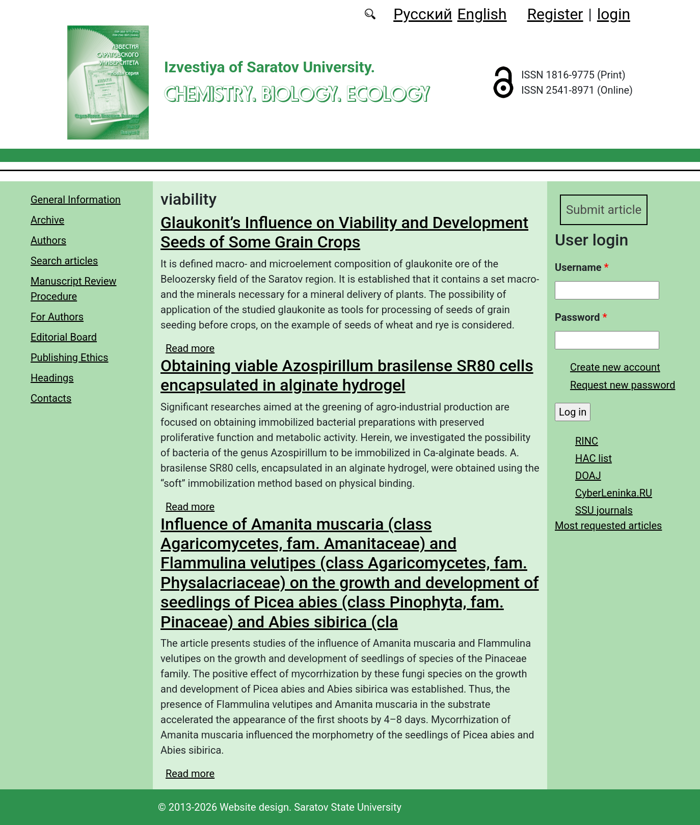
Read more (190, 348)
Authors (48, 240)
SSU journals (604, 510)
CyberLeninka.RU (613, 493)
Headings (52, 378)
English (482, 14)
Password (581, 317)
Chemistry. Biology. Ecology (296, 93)
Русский (422, 14)
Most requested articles (608, 525)
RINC (586, 441)
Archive (47, 220)
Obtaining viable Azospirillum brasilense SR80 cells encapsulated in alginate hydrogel (346, 375)
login (613, 14)
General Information (76, 200)
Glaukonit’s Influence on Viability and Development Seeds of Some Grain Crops (344, 232)
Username (582, 267)
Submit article (603, 210)
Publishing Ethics (70, 357)
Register (555, 14)
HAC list (593, 458)
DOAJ (588, 476)
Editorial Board (64, 337)
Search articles (64, 261)
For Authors (57, 317)
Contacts (51, 398)
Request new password (622, 385)
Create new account (615, 367)
